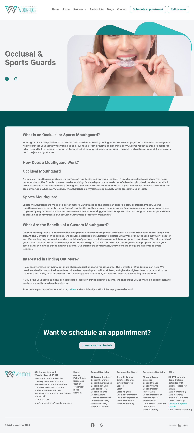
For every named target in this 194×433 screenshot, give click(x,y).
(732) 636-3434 (42, 400)
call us (72, 289)
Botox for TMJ (176, 383)
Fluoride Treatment (101, 398)
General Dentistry (100, 372)
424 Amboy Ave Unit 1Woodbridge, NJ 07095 (46, 373)
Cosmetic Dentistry (127, 372)
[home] (20, 10)
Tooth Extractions (100, 407)
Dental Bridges (150, 383)
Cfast (119, 389)
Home (55, 9)
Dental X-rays (98, 395)
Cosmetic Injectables (127, 398)
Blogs (110, 9)
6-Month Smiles (125, 377)
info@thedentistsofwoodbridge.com (53, 403)
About (66, 9)
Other (172, 372)
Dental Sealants (99, 392)
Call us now (178, 9)
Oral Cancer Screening (180, 410)
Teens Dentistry (99, 404)
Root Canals (149, 407)
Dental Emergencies (101, 383)
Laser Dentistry (177, 401)
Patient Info (97, 9)
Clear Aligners (124, 392)
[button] (79, 9)
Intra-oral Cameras (178, 398)
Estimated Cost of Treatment (78, 384)
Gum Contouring (177, 392)
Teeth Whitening (125, 404)
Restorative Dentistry (154, 372)
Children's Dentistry (101, 377)
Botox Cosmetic (125, 383)
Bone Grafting (176, 380)
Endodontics (149, 401)
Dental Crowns (150, 386)
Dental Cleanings (100, 380)
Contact (121, 9)
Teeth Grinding (150, 410)
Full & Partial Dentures (154, 404)
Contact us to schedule (97, 345)
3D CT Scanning (177, 377)
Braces (120, 386)
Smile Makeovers (125, 401)
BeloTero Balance (125, 380)
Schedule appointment (148, 9)
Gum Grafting (176, 395)
